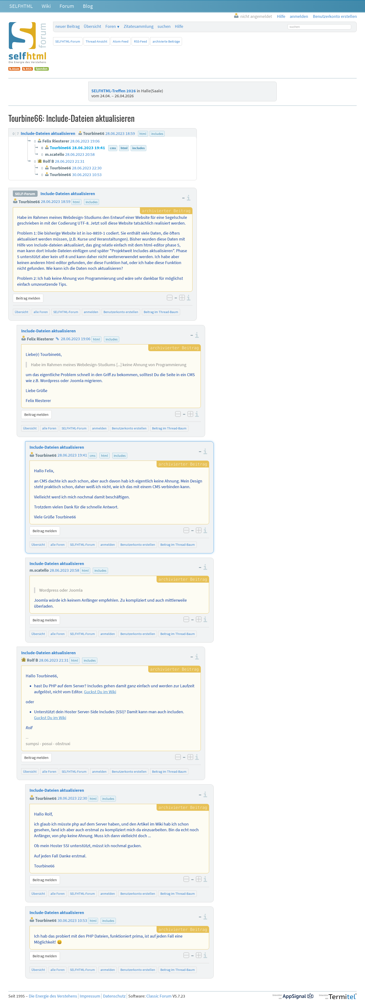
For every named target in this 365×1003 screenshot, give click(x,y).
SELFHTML (21, 6)
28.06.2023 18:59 (55, 201)
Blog (88, 6)
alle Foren (41, 312)
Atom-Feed (120, 41)
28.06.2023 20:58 (64, 570)
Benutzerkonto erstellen (121, 312)
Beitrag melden (28, 298)
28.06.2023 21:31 (54, 660)
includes (92, 202)
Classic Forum (159, 996)
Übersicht (92, 26)
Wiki (46, 6)
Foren (110, 26)
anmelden (91, 312)
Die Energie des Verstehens (53, 996)
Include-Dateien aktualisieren (67, 193)
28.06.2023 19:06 (75, 339)
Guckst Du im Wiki (100, 691)
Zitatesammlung (138, 26)
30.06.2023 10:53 (72, 920)
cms (92, 455)
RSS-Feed (140, 41)
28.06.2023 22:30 (72, 798)
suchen (164, 26)
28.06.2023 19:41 (72, 455)
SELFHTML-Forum (67, 41)
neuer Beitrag (67, 26)
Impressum (90, 996)
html (76, 202)
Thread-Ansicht (96, 41)
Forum (66, 6)
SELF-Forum (25, 193)
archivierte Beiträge (166, 41)
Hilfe (179, 26)
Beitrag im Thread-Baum (161, 312)
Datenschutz (114, 996)
